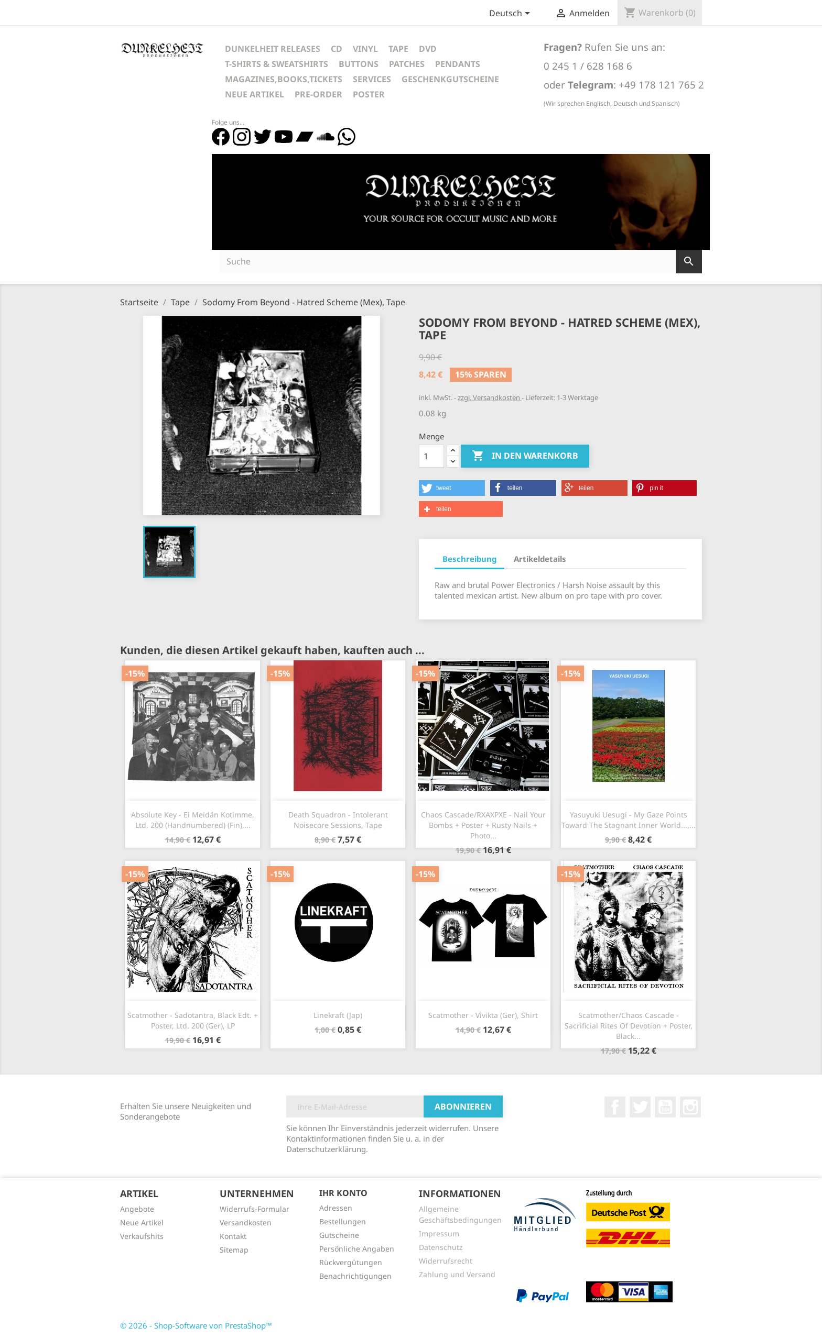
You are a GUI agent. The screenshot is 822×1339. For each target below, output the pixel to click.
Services (372, 79)
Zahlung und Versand (457, 1274)
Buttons (358, 64)
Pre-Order (318, 94)
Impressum (439, 1233)
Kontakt (233, 1236)
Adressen (335, 1208)
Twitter (640, 1107)
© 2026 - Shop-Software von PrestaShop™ (196, 1325)
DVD (428, 48)
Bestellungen (342, 1221)
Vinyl (365, 48)
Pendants (457, 64)
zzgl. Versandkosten (490, 397)
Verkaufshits (142, 1236)
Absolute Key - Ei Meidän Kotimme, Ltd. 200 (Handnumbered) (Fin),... (192, 820)
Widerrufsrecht (445, 1261)
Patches (407, 64)
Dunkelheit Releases (272, 48)
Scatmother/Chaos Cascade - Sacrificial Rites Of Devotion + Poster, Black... (629, 1025)
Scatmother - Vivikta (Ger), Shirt (483, 1015)
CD (336, 48)
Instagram (690, 1107)
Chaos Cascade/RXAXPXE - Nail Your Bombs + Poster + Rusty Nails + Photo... (483, 825)
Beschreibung (469, 559)
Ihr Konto (343, 1193)
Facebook (614, 1107)
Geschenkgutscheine (450, 79)
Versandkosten (246, 1222)
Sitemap (234, 1250)
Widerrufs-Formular (254, 1209)
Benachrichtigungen (355, 1276)
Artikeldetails (540, 559)
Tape (398, 48)
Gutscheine (339, 1235)
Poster (369, 94)
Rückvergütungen (350, 1262)
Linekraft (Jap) (337, 1015)
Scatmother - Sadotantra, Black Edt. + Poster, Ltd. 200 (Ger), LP (192, 1020)
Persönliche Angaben (356, 1249)
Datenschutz (441, 1247)
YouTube (665, 1107)
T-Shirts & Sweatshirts (276, 64)
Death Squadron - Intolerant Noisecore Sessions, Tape (338, 820)
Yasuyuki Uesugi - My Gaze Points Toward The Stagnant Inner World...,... (628, 820)
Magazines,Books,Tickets (283, 79)
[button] (452, 488)
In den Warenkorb (525, 456)
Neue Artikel (254, 94)
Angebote (137, 1209)
